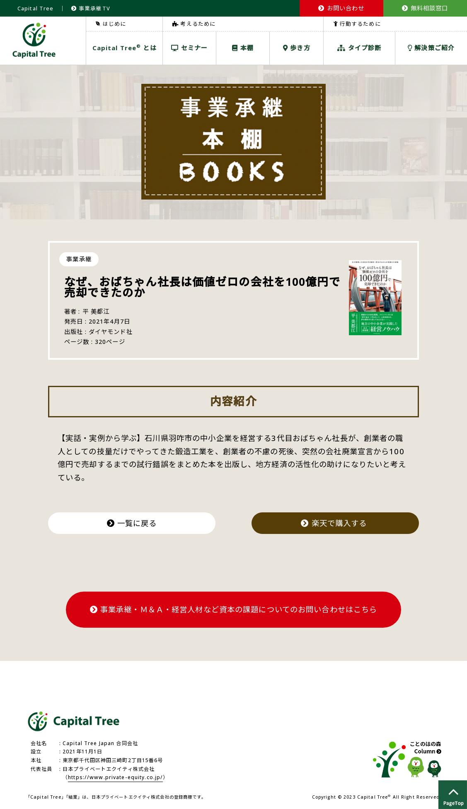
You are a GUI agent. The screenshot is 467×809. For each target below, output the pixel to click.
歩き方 (296, 48)
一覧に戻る (132, 523)
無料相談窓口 (425, 8)
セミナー (189, 48)
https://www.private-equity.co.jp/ (115, 777)
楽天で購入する (335, 523)
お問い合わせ (341, 8)
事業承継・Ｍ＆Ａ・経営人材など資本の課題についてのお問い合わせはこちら (233, 609)
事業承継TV (90, 8)
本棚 (243, 48)
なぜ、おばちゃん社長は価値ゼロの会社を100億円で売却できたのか (202, 287)
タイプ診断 (359, 48)
